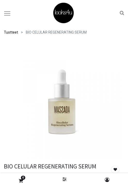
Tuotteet (11, 32)
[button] (115, 169)
